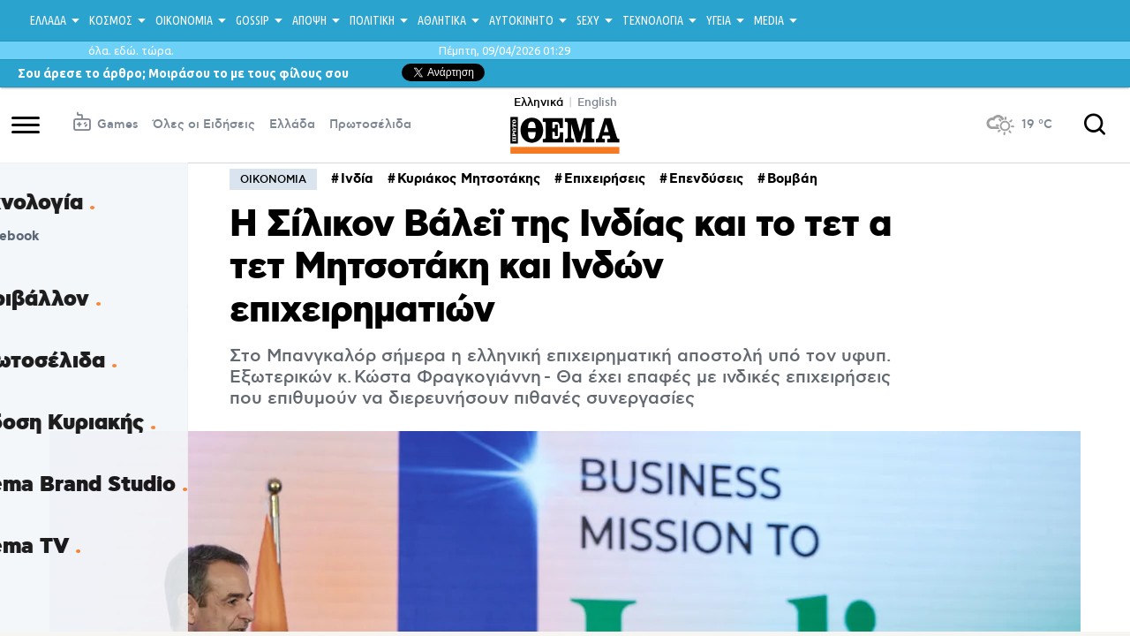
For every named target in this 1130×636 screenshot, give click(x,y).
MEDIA (769, 20)
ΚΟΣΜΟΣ (110, 20)
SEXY (587, 20)
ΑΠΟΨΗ (309, 20)
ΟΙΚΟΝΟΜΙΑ (184, 20)
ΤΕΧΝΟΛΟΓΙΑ (652, 20)
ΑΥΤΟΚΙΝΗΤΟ (521, 20)
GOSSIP (252, 20)
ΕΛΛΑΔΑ (48, 20)
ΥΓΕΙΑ (718, 20)
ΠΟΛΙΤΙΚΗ (372, 20)
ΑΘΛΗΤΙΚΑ (442, 20)
